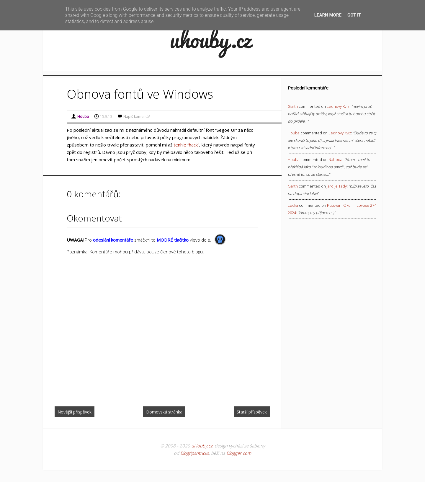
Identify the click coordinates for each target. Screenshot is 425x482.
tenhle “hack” (186, 145)
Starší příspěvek (252, 412)
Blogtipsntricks (194, 453)
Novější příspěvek (74, 412)
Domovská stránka (164, 412)
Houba (294, 133)
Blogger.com (238, 453)
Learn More (327, 15)
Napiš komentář (136, 116)
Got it (354, 15)
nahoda (335, 159)
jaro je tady (337, 186)
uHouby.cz (201, 446)
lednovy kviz (338, 106)
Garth (293, 106)
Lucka (293, 205)
